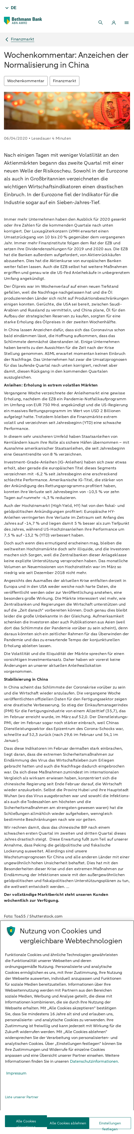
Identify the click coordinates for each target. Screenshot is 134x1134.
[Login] (113, 22)
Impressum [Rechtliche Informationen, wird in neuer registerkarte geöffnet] (16, 1073)
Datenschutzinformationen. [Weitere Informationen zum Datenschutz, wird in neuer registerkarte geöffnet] (94, 1061)
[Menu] (126, 22)
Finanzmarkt (64, 81)
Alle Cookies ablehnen (68, 1123)
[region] (67, 1027)
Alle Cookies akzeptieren (26, 1123)
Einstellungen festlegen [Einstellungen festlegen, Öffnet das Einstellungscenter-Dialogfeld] (110, 1125)
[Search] (100, 22)
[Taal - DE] (10, 7)
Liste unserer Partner (21, 1097)
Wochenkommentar (26, 81)
